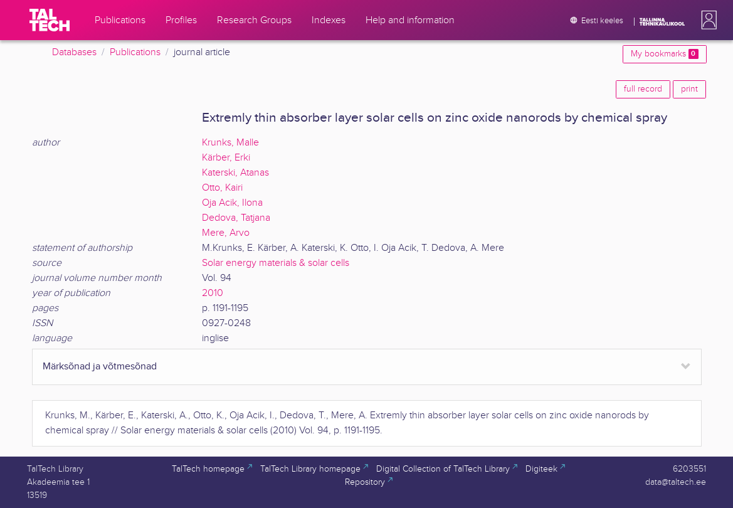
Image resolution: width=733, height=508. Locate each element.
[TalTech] (49, 20)
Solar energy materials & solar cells (275, 263)
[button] (707, 20)
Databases (74, 52)
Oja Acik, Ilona (232, 203)
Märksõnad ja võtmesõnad (100, 367)
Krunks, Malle (230, 143)
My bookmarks (664, 54)
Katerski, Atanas (235, 173)
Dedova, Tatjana (236, 218)
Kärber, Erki (226, 158)
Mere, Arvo (226, 233)
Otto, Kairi (222, 188)
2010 (212, 293)
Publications (135, 52)
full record (643, 89)
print (689, 89)
